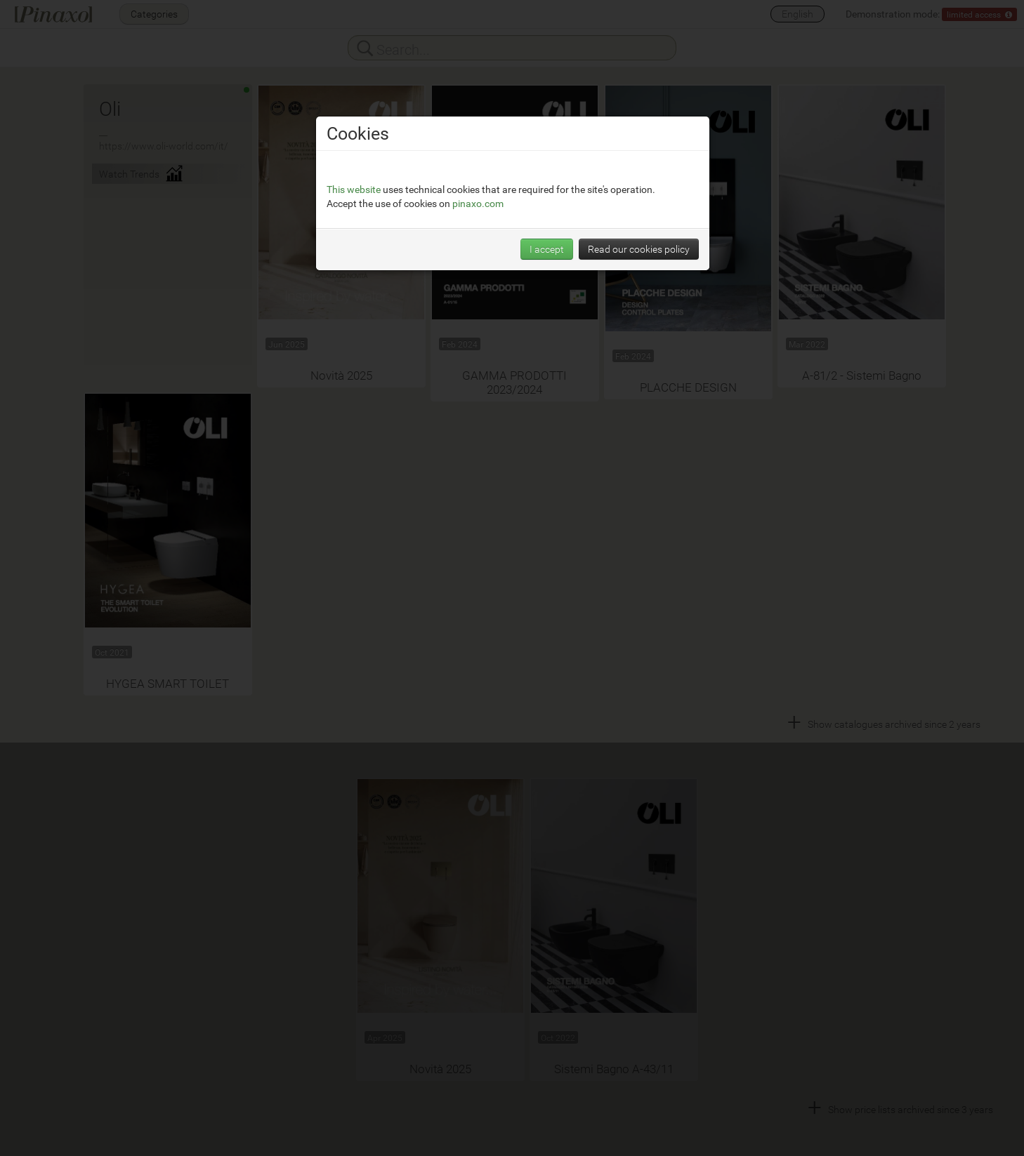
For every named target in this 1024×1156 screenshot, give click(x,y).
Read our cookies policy (639, 248)
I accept (547, 248)
